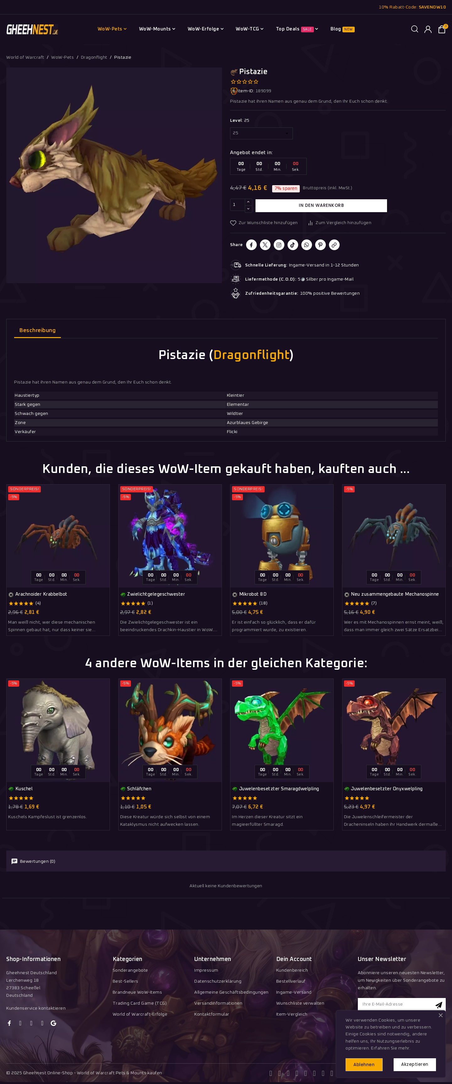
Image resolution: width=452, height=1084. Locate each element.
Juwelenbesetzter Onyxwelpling (383, 789)
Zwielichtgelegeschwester (152, 595)
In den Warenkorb (321, 205)
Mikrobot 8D (249, 595)
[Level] (261, 133)
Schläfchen (136, 789)
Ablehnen (366, 1064)
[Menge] (237, 206)
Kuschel (20, 789)
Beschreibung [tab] (37, 330)
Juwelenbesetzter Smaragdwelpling (275, 789)
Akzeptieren (413, 1064)
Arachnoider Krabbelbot (37, 595)
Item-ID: (242, 91)
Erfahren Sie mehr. (390, 1047)
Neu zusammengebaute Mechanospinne (391, 595)
